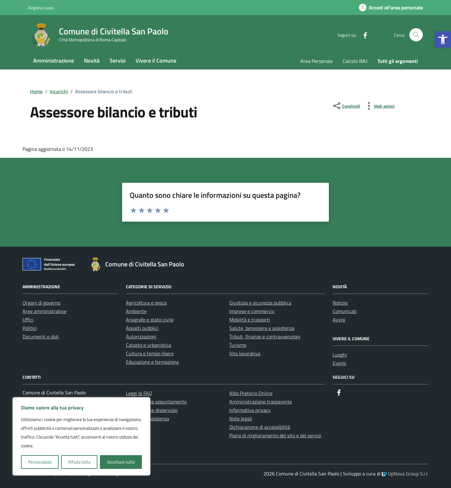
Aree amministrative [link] (44, 311)
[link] (443, 39)
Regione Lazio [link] (41, 7)
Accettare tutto (121, 462)
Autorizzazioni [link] (141, 336)
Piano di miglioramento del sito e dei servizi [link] (275, 435)
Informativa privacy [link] (250, 410)
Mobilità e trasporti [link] (249, 319)
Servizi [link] (118, 60)
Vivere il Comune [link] (156, 60)
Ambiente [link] (136, 311)
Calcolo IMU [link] (355, 61)
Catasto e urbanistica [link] (148, 345)
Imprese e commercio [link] (251, 311)
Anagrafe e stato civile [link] (150, 319)
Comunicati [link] (345, 311)
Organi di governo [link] (41, 302)
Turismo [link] (237, 345)
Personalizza (39, 462)
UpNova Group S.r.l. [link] (405, 473)
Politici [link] (30, 328)
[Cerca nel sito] (416, 35)
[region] (81, 436)
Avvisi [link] (339, 319)
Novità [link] (92, 60)
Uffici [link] (28, 319)
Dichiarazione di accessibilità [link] (259, 427)
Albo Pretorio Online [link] (250, 393)
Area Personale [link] (316, 61)
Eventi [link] (339, 363)
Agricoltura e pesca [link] (146, 302)
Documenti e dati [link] (41, 336)
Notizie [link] (340, 302)
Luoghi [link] (340, 354)
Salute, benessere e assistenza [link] (261, 328)
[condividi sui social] (346, 106)
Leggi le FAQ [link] (139, 393)
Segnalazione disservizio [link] (152, 410)
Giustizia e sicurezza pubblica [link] (260, 302)
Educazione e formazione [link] (152, 362)
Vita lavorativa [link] (244, 353)
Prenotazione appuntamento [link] (156, 401)
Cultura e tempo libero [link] (150, 353)
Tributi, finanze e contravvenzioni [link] (264, 336)
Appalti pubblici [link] (142, 328)
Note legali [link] (240, 418)
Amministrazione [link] (53, 60)
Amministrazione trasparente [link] (260, 401)
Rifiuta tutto (79, 462)
